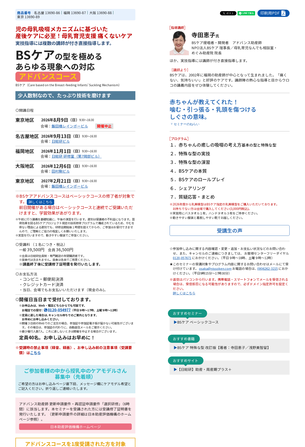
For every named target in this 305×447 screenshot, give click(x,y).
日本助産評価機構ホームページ (75, 426)
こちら (35, 352)
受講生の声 (229, 230)
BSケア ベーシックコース (198, 321)
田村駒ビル (61, 171)
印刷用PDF (273, 13)
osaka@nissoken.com (215, 268)
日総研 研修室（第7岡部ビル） (77, 156)
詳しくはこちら (40, 201)
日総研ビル (61, 141)
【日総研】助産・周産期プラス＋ (204, 369)
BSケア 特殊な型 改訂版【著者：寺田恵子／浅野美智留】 (224, 347)
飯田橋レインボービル (70, 126)
